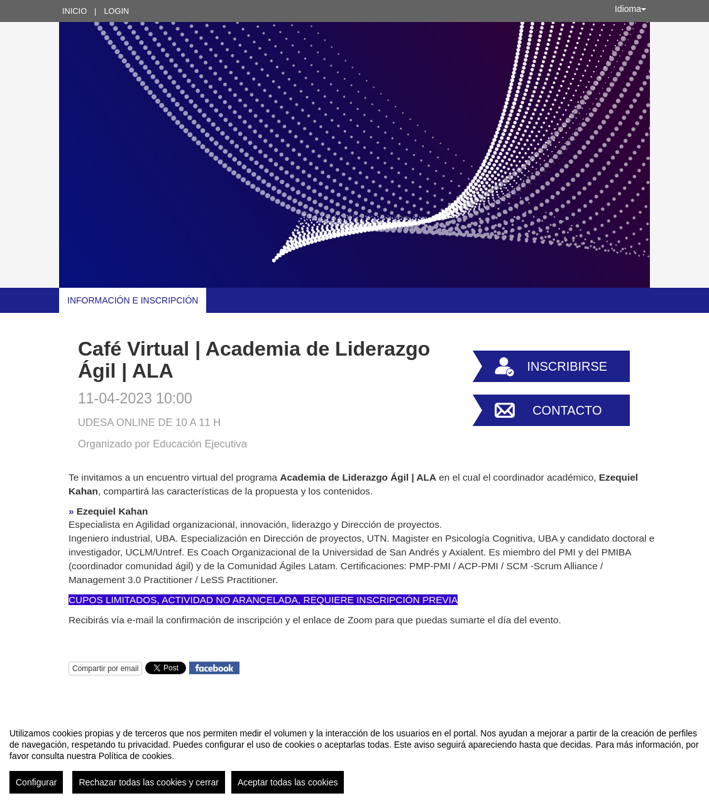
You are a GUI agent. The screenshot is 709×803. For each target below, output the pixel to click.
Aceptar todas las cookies (288, 782)
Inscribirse (567, 366)
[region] (354, 756)
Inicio (74, 11)
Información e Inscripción (132, 300)
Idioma (630, 9)
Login (116, 11)
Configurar (36, 782)
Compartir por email (105, 668)
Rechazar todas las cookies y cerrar (149, 782)
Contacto (567, 410)
